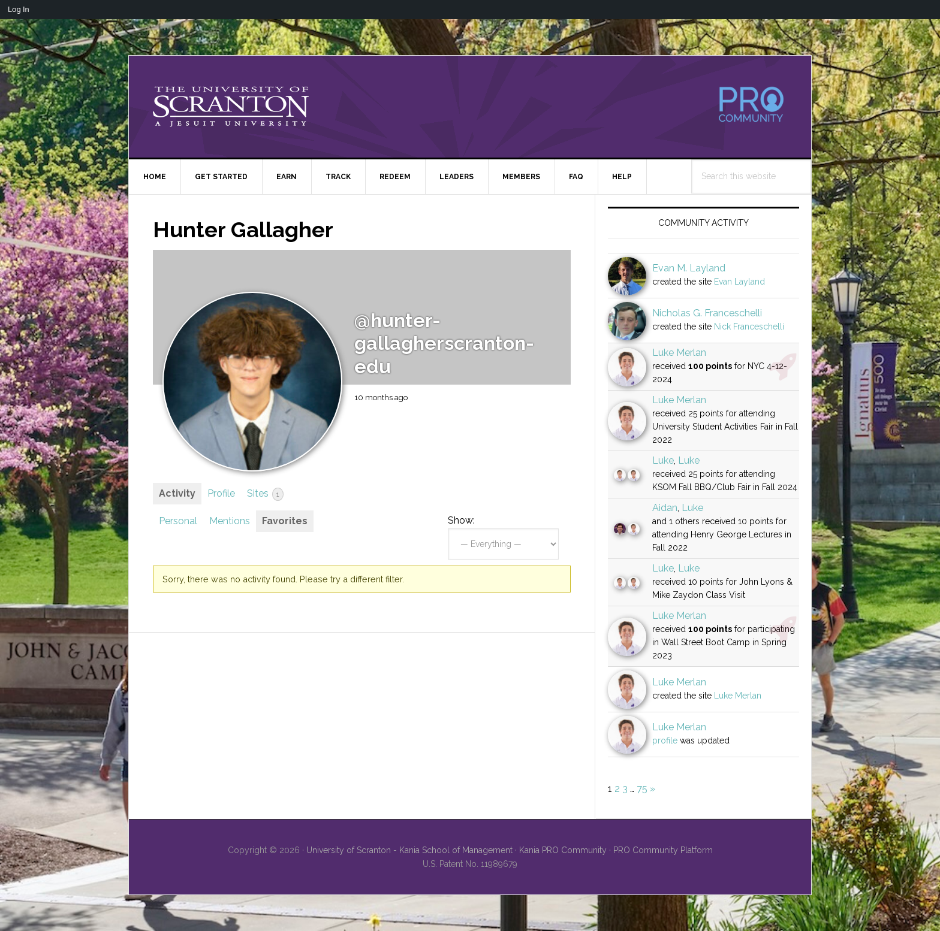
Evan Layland (739, 281)
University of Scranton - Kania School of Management (409, 850)
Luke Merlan (679, 352)
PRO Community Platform (663, 850)
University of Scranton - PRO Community (231, 107)
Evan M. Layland (688, 268)
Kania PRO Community (563, 850)
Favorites (285, 521)
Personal (178, 521)
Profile (221, 493)
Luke (663, 460)
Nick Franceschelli (749, 326)
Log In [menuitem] (18, 9)
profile (664, 740)
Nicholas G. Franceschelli (707, 313)
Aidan (664, 507)
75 (642, 788)
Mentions (229, 521)
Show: (461, 520)
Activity (177, 493)
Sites (265, 494)
